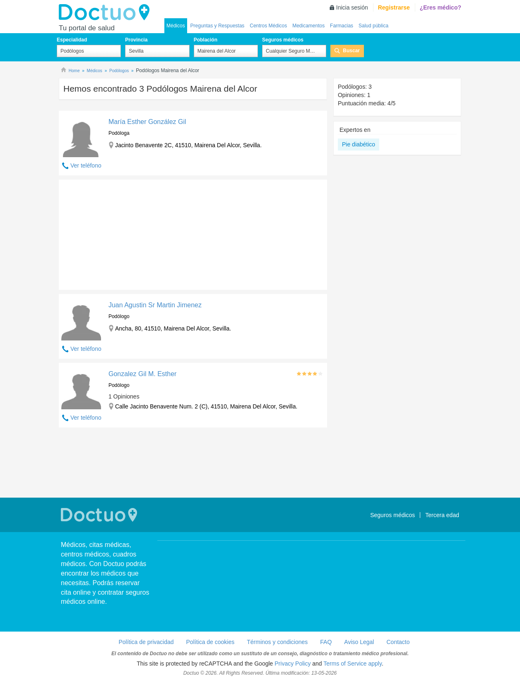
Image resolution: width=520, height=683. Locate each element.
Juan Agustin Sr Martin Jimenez (155, 305)
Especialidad (72, 39)
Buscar (351, 50)
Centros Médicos (268, 26)
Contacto (397, 642)
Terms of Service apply (352, 663)
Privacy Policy (292, 663)
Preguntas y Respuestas (217, 26)
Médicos (175, 26)
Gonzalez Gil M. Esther (142, 373)
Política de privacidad (145, 642)
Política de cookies (210, 642)
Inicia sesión (352, 7)
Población (205, 39)
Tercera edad (442, 515)
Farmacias (341, 26)
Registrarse (394, 7)
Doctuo (106, 12)
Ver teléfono (85, 165)
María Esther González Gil (147, 121)
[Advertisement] (122, 232)
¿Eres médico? (440, 7)
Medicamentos (308, 26)
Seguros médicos (282, 39)
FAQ (326, 642)
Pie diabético (358, 144)
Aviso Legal (359, 642)
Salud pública (373, 26)
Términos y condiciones (277, 642)
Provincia (136, 39)
